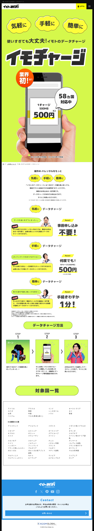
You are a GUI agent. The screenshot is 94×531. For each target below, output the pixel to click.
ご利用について (11, 164)
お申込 (82, 6)
